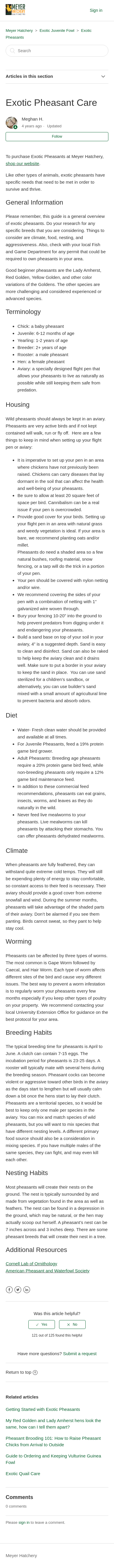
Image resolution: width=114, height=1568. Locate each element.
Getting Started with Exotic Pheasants (43, 1409)
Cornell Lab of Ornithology (31, 1263)
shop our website (22, 163)
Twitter (18, 1290)
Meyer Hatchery (19, 30)
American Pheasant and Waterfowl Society (47, 1270)
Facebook (9, 1290)
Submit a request (79, 1353)
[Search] (57, 51)
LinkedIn (26, 1290)
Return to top (22, 1372)
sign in (24, 1522)
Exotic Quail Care (23, 1473)
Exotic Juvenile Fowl (57, 30)
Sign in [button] (96, 10)
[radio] (41, 1324)
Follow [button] (57, 136)
